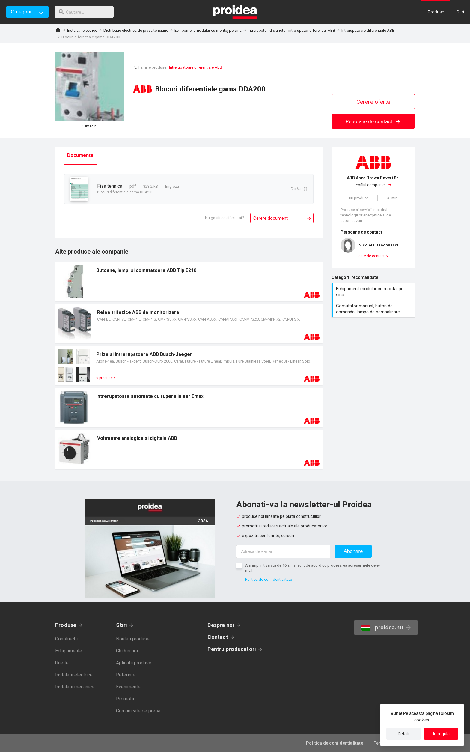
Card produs (189, 281)
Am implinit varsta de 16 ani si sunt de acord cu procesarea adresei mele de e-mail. (312, 568)
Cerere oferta (373, 101)
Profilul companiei (373, 181)
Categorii (21, 12)
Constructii (66, 639)
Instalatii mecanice (74, 687)
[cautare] (86, 12)
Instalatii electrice (82, 30)
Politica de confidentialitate (268, 579)
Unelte (62, 663)
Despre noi (220, 625)
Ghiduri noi (127, 651)
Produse (65, 625)
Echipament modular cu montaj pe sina (208, 30)
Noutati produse (133, 639)
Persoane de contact (373, 121)
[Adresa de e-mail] (283, 551)
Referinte (125, 675)
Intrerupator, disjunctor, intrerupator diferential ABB (291, 30)
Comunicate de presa (138, 711)
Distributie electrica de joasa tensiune (135, 30)
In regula (441, 733)
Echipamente (68, 651)
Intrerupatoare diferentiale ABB (367, 30)
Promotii (125, 699)
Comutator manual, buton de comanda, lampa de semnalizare (374, 308)
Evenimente (128, 687)
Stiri (121, 625)
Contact (217, 637)
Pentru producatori (231, 649)
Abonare (353, 551)
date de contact (371, 256)
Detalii (403, 733)
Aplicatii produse (133, 663)
